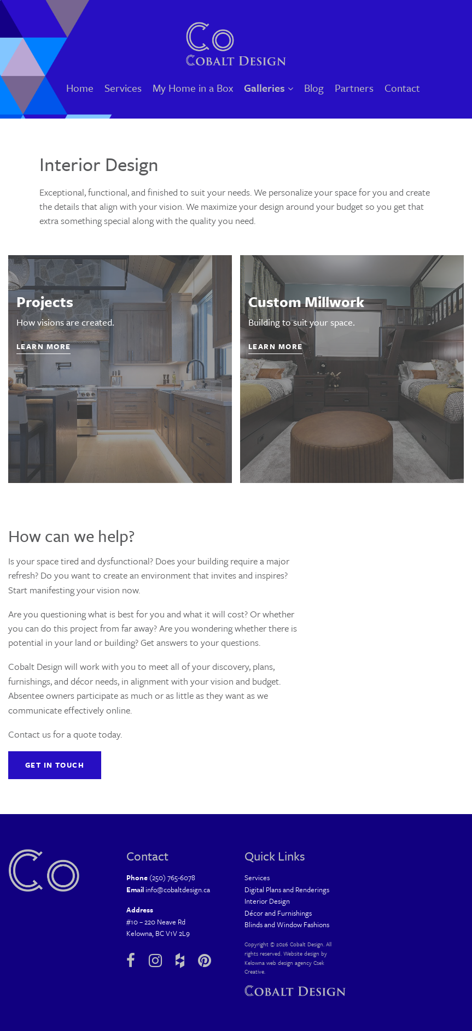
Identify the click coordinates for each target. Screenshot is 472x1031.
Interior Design (267, 901)
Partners (354, 87)
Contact (402, 87)
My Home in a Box (193, 87)
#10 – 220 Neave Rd (155, 921)
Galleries (268, 87)
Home (80, 87)
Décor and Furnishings (278, 913)
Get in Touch (54, 764)
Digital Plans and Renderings (286, 889)
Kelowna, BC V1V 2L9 (158, 933)
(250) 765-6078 (172, 877)
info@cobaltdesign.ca (177, 889)
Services (123, 87)
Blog (314, 87)
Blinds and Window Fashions (286, 924)
